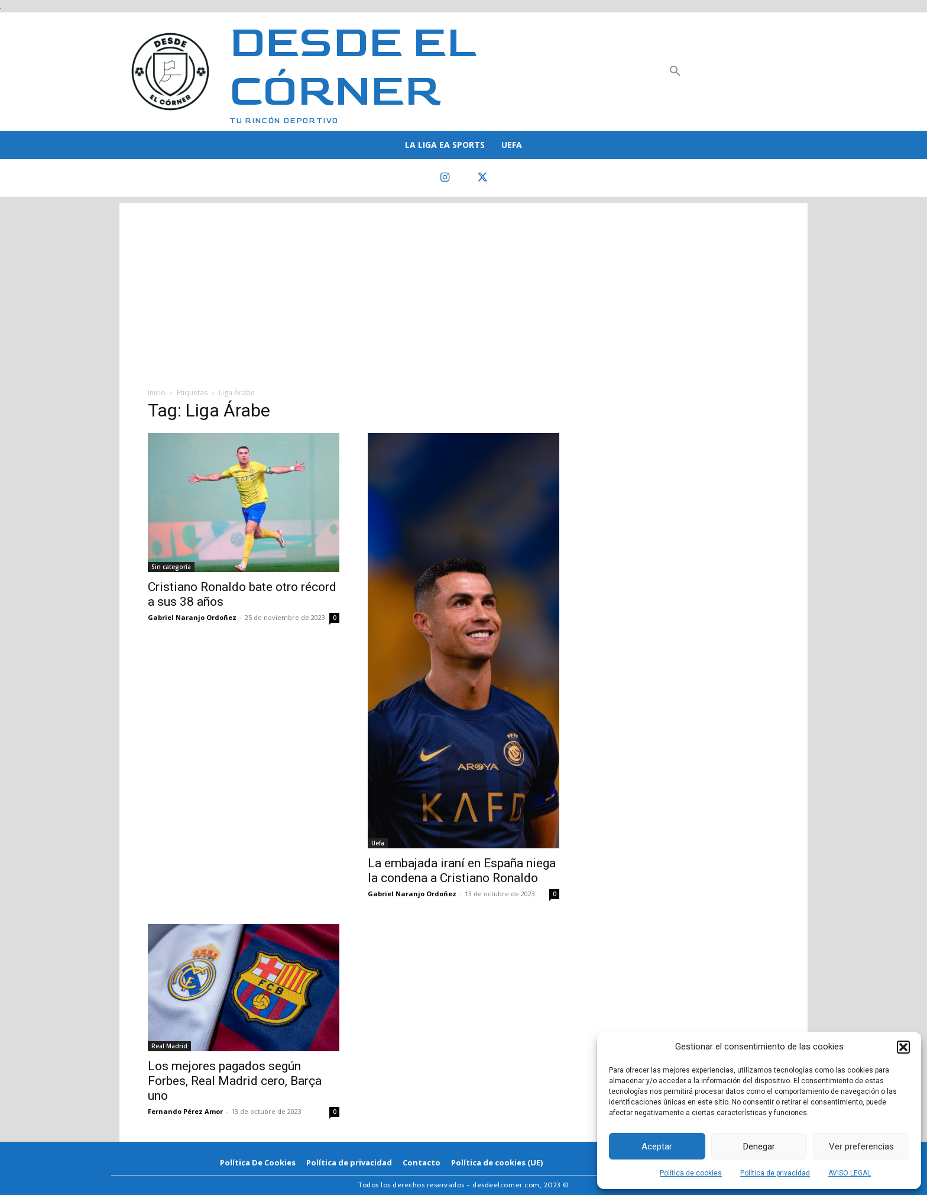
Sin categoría (171, 567)
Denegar (759, 1146)
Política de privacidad (775, 1173)
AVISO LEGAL (849, 1173)
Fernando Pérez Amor (185, 1111)
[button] (903, 1047)
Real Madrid (169, 1046)
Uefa (377, 843)
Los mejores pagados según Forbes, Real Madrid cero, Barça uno (235, 1081)
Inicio (157, 392)
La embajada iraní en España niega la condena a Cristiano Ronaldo (462, 870)
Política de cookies (691, 1173)
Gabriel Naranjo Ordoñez (192, 617)
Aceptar (656, 1146)
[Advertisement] (463, 286)
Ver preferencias (861, 1146)
